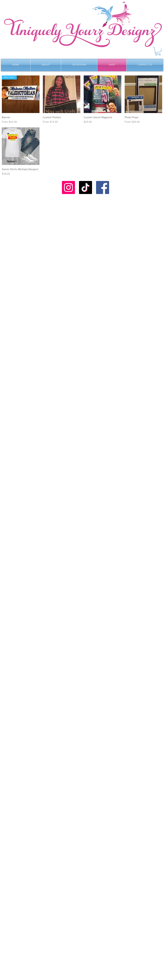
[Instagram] (68, 187)
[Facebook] (102, 187)
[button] (158, 51)
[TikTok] (85, 187)
